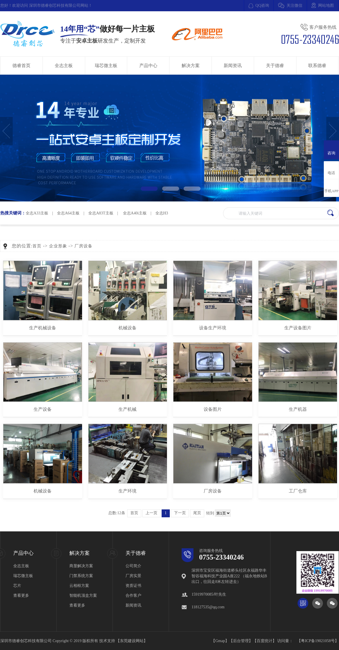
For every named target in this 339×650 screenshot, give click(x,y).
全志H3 (161, 213)
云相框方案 (79, 586)
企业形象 (58, 246)
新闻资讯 (233, 65)
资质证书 (133, 586)
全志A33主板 (37, 213)
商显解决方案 (81, 566)
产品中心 (148, 65)
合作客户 (133, 595)
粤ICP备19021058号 (318, 641)
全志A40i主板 (135, 213)
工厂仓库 (298, 491)
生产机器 (298, 409)
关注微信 (294, 5)
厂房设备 (83, 246)
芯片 (17, 586)
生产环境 (127, 491)
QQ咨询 (262, 5)
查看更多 (21, 595)
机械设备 (127, 327)
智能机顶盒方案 (83, 595)
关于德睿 (275, 65)
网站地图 (326, 5)
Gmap (220, 641)
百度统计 (264, 641)
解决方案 (191, 65)
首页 (36, 246)
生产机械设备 (42, 327)
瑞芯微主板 (106, 65)
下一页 (180, 513)
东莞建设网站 (132, 641)
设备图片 (213, 409)
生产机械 (127, 409)
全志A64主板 (68, 213)
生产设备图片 (297, 327)
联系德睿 (317, 65)
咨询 (331, 149)
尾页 (197, 513)
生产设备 (43, 409)
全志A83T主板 (100, 213)
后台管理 (241, 641)
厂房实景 (133, 576)
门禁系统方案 (81, 576)
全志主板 (64, 65)
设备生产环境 (212, 327)
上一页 (151, 513)
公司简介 (133, 566)
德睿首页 (21, 65)
